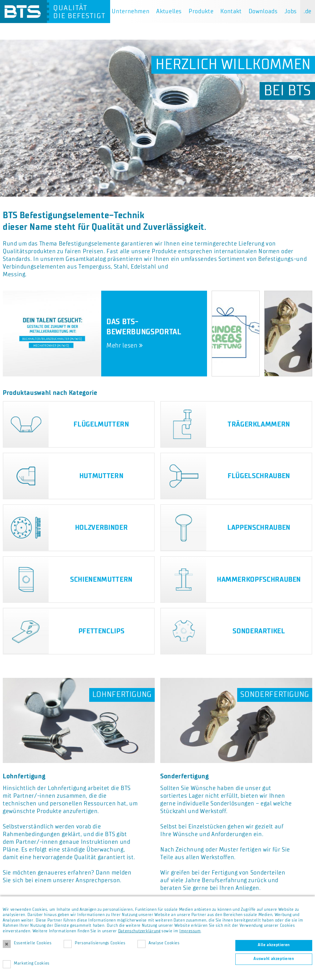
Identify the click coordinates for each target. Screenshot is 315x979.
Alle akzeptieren (274, 945)
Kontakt (230, 11)
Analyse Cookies (164, 943)
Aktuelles (169, 11)
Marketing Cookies (32, 963)
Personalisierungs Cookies (100, 943)
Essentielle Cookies (32, 943)
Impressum (190, 931)
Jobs (291, 11)
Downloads (263, 11)
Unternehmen (131, 11)
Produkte (201, 11)
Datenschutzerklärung (139, 931)
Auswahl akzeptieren (273, 959)
